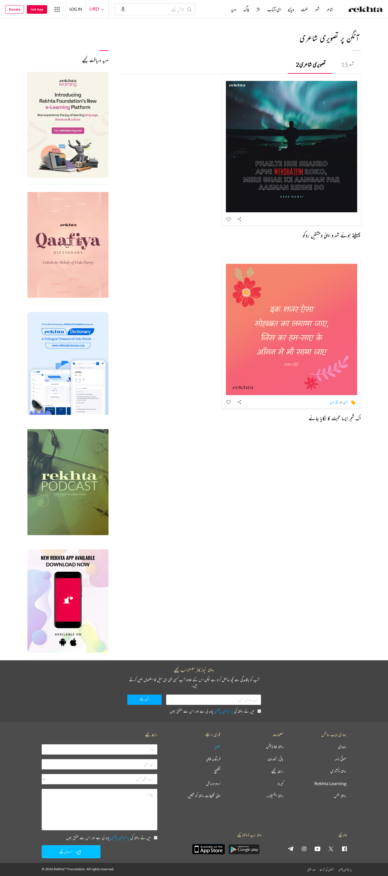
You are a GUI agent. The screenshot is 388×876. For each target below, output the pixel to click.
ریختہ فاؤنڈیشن (275, 746)
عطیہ (217, 746)
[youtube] (317, 848)
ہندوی (342, 746)
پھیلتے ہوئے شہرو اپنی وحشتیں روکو (332, 235)
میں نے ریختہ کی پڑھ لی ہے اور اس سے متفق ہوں (215, 711)
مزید (233, 9)
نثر (258, 9)
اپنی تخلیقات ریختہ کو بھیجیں (204, 795)
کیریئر (280, 783)
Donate (14, 9)
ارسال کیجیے (71, 852)
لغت (304, 9)
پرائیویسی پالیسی (223, 711)
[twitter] (330, 848)
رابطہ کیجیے (277, 771)
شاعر (329, 9)
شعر (347, 64)
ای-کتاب (274, 9)
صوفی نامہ (340, 759)
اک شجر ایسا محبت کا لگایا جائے (335, 418)
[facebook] (344, 848)
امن (345, 402)
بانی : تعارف (276, 759)
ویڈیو (291, 9)
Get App (37, 9)
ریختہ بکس (340, 795)
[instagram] (304, 848)
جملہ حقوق (311, 869)
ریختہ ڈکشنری (338, 771)
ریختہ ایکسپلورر (275, 795)
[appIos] (208, 849)
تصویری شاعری (310, 64)
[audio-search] (123, 9)
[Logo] (365, 10)
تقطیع (217, 771)
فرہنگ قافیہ (213, 759)
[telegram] (290, 848)
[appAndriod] (244, 849)
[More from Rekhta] (57, 9)
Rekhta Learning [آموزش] (330, 783)
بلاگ (246, 9)
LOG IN (75, 9)
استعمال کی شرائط (327, 869)
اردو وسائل (213, 783)
